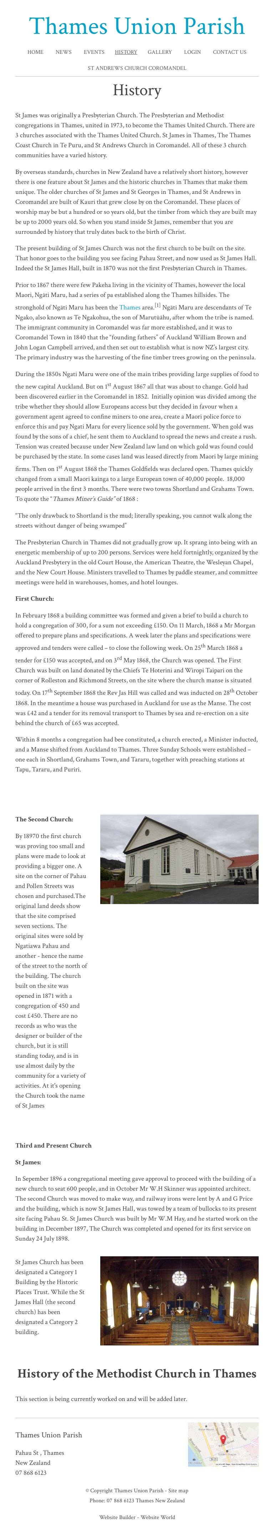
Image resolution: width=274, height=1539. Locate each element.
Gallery (160, 52)
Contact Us (230, 52)
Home (35, 52)
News (64, 52)
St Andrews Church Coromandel (137, 68)
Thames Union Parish (137, 26)
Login (192, 52)
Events (94, 52)
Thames (130, 307)
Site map (178, 1490)
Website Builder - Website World (137, 1517)
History (126, 52)
